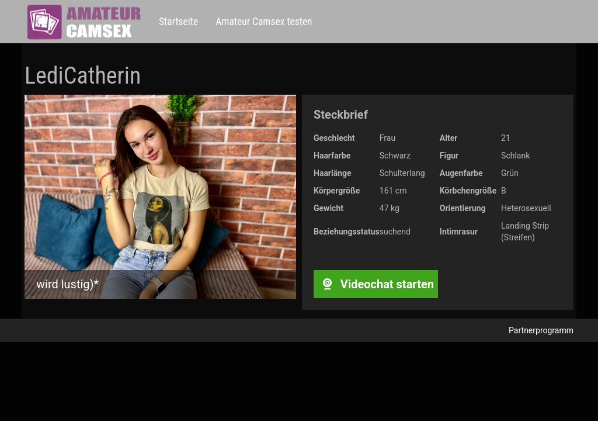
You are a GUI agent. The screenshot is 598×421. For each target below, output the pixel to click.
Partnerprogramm (541, 330)
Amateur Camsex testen (263, 21)
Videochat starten (376, 284)
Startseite (178, 21)
